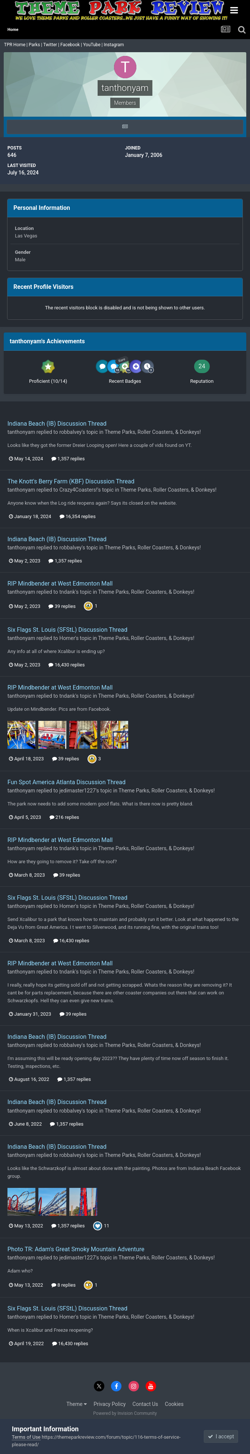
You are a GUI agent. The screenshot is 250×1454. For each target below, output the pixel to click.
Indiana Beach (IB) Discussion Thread (57, 423)
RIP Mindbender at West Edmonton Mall (60, 583)
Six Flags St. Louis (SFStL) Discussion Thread (67, 629)
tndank (67, 592)
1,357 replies (68, 458)
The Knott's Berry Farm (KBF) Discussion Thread (71, 481)
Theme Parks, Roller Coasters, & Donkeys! (153, 432)
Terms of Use (26, 1437)
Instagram (114, 44)
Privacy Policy (110, 1404)
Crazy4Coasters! (78, 490)
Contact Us (145, 1404)
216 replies (64, 817)
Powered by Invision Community (125, 1413)
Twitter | (51, 44)
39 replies (61, 606)
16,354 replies (78, 516)
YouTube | (93, 44)
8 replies (63, 1285)
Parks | (36, 44)
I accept (221, 1436)
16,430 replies (66, 665)
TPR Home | (15, 44)
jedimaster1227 (77, 791)
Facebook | (71, 44)
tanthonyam (21, 432)
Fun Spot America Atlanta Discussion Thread (66, 782)
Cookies (174, 1404)
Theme (76, 1404)
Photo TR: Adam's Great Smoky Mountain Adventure (75, 1249)
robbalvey (70, 432)
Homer (67, 638)
